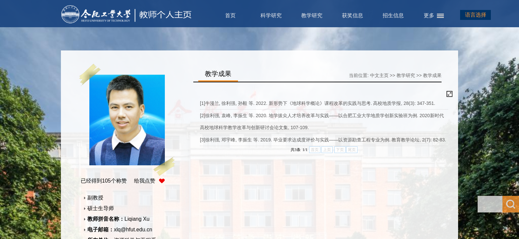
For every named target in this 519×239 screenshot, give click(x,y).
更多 (429, 15)
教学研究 (311, 15)
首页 (230, 15)
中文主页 (379, 75)
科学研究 (271, 15)
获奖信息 (352, 15)
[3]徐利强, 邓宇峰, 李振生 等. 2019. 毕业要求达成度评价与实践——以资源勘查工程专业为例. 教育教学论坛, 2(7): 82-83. (323, 139)
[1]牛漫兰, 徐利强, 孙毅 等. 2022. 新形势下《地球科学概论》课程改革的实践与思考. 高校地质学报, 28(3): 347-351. (317, 103)
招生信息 (393, 15)
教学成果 (432, 75)
